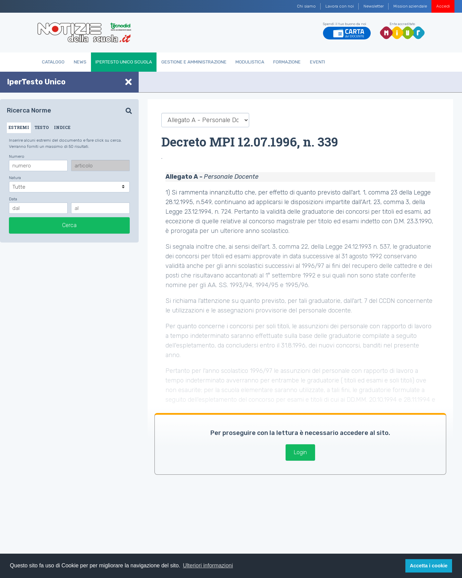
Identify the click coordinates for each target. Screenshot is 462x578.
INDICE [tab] (62, 127)
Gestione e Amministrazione (194, 61)
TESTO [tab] (41, 127)
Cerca (69, 225)
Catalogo (53, 61)
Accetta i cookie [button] (429, 565)
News (80, 61)
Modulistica (249, 61)
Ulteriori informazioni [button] (208, 565)
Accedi (443, 6)
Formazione (287, 61)
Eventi (317, 61)
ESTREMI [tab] (19, 127)
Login (300, 452)
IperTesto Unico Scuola (123, 61)
